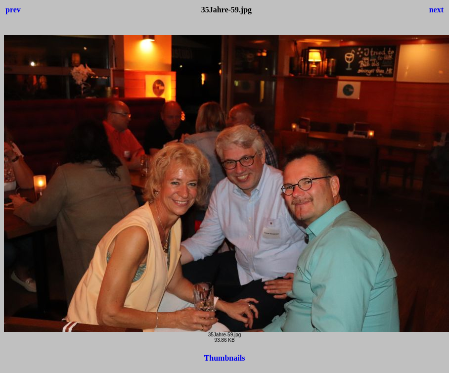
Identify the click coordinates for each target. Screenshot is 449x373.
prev (13, 9)
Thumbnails (224, 358)
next (436, 9)
